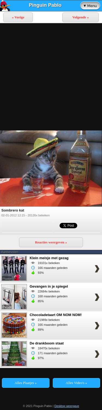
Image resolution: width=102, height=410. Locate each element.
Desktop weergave (66, 406)
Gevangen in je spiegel (49, 286)
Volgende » (80, 17)
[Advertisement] (51, 77)
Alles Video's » (76, 383)
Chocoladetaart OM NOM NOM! (56, 315)
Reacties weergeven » (51, 242)
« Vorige (18, 17)
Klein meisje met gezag (49, 258)
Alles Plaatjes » (26, 383)
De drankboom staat (47, 343)
